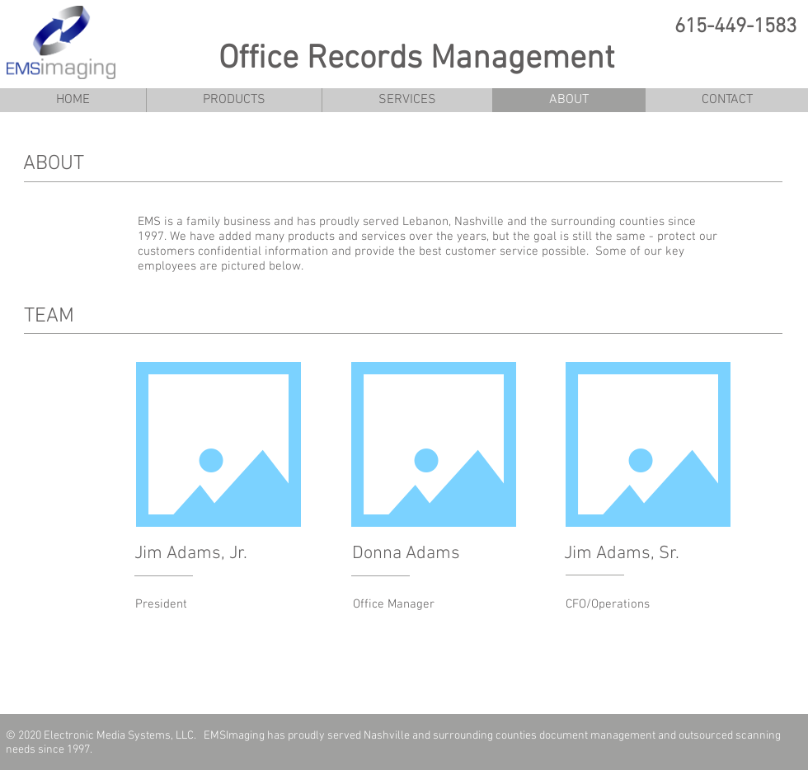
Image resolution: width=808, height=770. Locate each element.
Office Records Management (416, 59)
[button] (234, 100)
